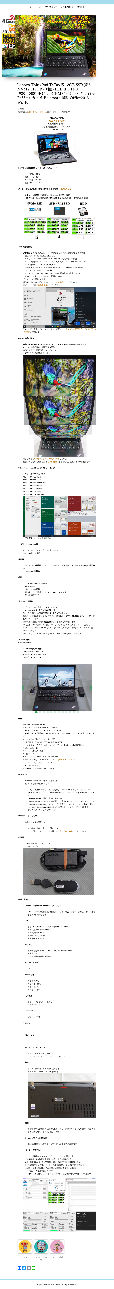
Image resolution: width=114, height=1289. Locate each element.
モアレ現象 (52, 461)
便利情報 (80, 7)
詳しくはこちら (66, 830)
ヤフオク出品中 (50, 7)
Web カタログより (57, 121)
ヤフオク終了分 (67, 7)
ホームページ (35, 7)
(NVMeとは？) (66, 189)
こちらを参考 (58, 282)
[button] (36, 711)
